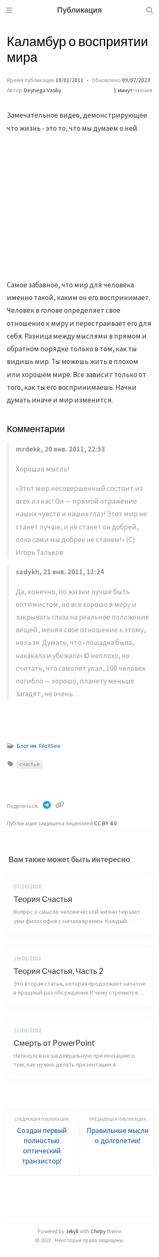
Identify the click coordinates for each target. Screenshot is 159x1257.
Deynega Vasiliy (42, 90)
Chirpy (98, 1231)
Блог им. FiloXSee (39, 746)
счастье (30, 764)
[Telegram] (47, 805)
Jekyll (72, 1231)
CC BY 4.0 (106, 823)
